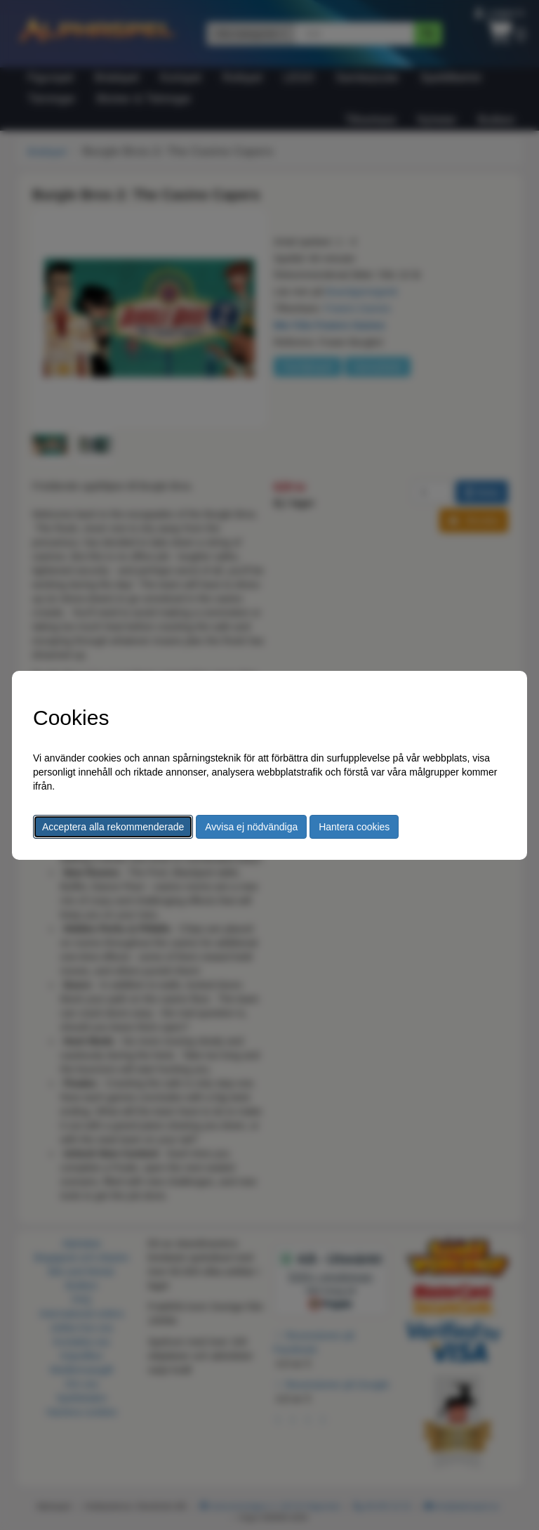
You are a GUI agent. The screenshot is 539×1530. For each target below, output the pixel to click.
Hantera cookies (354, 826)
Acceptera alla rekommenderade (113, 826)
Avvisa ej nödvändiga (251, 826)
